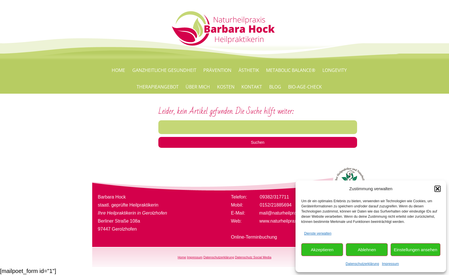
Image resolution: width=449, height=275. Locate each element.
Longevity (334, 70)
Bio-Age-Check (305, 87)
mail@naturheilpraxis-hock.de (289, 213)
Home (118, 70)
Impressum (390, 264)
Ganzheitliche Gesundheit (164, 70)
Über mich (198, 87)
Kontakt (251, 87)
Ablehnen (367, 249)
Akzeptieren (322, 249)
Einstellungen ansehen (415, 249)
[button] (437, 189)
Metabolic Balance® (290, 70)
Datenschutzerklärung (362, 264)
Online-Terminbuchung (254, 237)
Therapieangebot (158, 87)
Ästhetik (249, 70)
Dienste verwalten (317, 233)
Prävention (217, 70)
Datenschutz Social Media (253, 257)
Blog (275, 87)
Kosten (226, 87)
